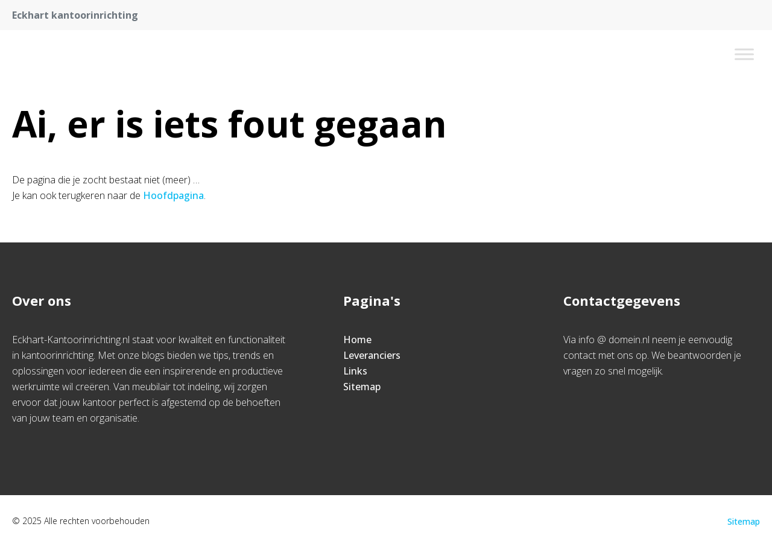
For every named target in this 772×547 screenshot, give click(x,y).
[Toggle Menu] (744, 54)
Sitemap (362, 386)
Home (357, 339)
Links (355, 371)
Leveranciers (371, 355)
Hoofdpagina (173, 195)
